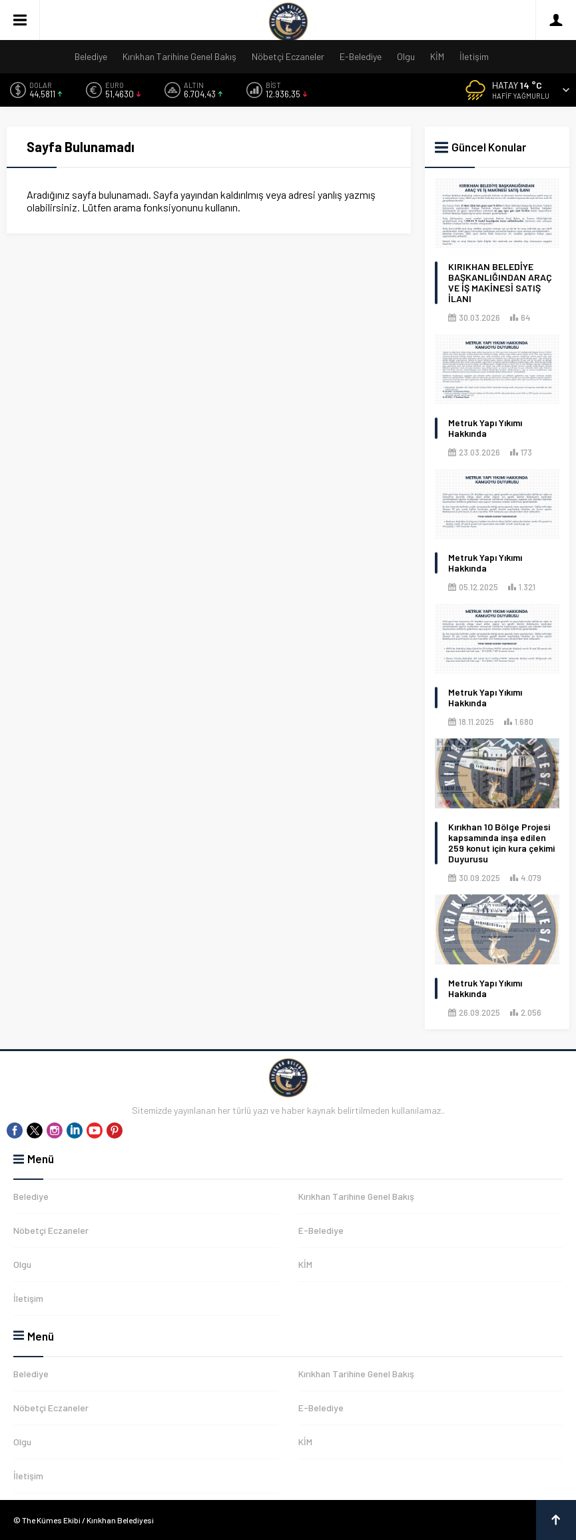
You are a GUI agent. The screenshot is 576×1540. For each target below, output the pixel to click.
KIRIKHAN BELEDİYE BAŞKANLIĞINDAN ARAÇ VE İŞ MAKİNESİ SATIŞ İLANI (500, 282)
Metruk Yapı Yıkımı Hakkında (485, 428)
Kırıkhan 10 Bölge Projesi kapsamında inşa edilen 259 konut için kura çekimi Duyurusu (501, 843)
